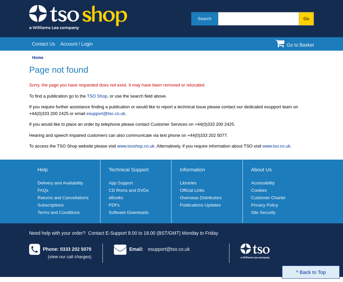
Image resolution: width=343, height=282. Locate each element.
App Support (121, 182)
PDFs (114, 205)
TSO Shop (97, 96)
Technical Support (129, 169)
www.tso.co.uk (276, 146)
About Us (261, 169)
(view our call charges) (69, 256)
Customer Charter (268, 197)
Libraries (188, 182)
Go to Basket (300, 45)
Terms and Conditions (59, 212)
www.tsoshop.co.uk (135, 146)
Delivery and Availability (60, 182)
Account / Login (76, 44)
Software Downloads (129, 212)
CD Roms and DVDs (129, 190)
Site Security (263, 212)
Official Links (192, 190)
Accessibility (263, 182)
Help (43, 169)
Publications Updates (200, 205)
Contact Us (43, 44)
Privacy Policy (264, 205)
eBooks (116, 197)
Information (192, 169)
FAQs (43, 190)
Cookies (259, 190)
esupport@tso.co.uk (105, 113)
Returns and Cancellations (63, 197)
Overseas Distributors (201, 197)
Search (204, 18)
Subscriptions (51, 205)
